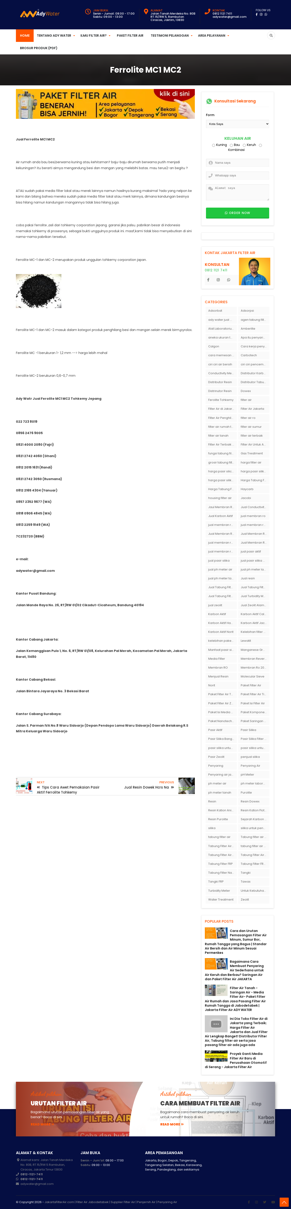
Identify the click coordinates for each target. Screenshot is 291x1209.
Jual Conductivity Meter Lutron (255, 507)
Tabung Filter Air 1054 (222, 846)
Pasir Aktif (215, 730)
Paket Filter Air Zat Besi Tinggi (222, 703)
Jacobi (246, 498)
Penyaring (215, 766)
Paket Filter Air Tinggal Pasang (255, 694)
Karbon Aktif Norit (220, 632)
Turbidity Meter (219, 890)
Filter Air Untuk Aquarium (255, 444)
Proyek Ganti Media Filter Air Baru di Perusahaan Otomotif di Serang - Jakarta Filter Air (236, 1060)
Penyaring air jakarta (222, 774)
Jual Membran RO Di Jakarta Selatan (222, 534)
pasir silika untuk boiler (222, 748)
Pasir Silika (248, 730)
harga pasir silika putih (222, 480)
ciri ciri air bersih (220, 364)
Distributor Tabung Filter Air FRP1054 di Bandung (255, 382)
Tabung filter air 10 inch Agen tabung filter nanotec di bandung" (255, 837)
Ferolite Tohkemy (220, 400)
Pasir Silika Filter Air (254, 739)
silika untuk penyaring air (255, 828)
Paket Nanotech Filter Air (222, 721)
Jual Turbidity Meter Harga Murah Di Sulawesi (255, 596)
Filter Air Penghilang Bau (222, 418)
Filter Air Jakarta (252, 409)
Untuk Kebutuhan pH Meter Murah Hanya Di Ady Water (255, 890)
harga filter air (251, 462)
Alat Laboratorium (221, 328)
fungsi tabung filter (222, 453)
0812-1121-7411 (31, 1174)
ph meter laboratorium (255, 783)
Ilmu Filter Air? (93, 35)
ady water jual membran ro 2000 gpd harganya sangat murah (222, 320)
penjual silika (250, 757)
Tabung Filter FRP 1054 (255, 864)
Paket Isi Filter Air (253, 703)
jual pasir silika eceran (255, 560)
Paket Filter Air (130, 35)
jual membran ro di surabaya (222, 542)
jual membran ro (253, 516)
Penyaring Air (250, 766)
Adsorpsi (247, 310)
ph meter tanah (219, 792)
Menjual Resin (218, 676)
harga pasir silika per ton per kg (255, 471)
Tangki (246, 872)
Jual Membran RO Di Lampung (255, 534)
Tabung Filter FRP (220, 864)
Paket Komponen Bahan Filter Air (255, 712)
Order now (237, 213)
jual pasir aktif (251, 551)
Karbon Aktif (217, 614)
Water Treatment (220, 899)
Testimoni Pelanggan (170, 35)
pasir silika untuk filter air (255, 748)
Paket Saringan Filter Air (255, 721)
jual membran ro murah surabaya (222, 551)
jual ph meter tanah (222, 578)
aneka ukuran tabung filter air (222, 337)
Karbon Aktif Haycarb (222, 623)
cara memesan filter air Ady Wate (222, 355)
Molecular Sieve (252, 676)
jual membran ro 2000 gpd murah (222, 525)
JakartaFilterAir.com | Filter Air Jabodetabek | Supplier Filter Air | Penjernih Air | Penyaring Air (111, 1202)
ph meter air (217, 783)
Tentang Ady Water (54, 35)
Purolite (246, 792)
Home (25, 35)
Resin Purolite (218, 819)
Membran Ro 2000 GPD (255, 667)
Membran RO (218, 667)
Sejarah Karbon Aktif (255, 819)
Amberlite (248, 328)
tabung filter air (219, 837)
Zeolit (245, 899)
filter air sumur (251, 427)
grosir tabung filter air (222, 462)
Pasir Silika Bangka (222, 739)
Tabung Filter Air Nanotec (255, 855)
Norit (211, 685)
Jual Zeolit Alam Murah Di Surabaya (255, 605)
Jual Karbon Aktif (220, 516)
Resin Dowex (250, 801)
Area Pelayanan (211, 35)
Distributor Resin (220, 382)
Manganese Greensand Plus (255, 650)
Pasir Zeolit (216, 757)
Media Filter (216, 659)
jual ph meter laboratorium (255, 569)
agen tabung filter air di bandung (255, 320)
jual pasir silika (219, 560)
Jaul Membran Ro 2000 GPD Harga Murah (222, 507)
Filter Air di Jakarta (221, 409)
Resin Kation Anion (221, 810)
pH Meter (247, 774)
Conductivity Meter (222, 373)
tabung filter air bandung (255, 846)
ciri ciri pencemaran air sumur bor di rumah (255, 364)
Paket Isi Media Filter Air (222, 712)
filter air (246, 400)
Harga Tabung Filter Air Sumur (222, 489)
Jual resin (248, 578)
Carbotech (249, 355)
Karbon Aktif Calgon (255, 614)
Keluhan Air (237, 138)
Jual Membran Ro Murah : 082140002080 (255, 542)
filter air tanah (218, 435)
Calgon (213, 346)
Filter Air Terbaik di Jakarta (222, 444)
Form (210, 115)
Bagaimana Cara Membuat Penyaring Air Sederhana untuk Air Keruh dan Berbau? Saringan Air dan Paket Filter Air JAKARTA (234, 970)
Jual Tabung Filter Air (222, 587)
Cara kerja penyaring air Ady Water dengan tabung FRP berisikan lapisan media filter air (255, 346)
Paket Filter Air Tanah (222, 694)
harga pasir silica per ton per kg (222, 471)
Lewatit (246, 641)
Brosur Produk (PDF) (39, 48)
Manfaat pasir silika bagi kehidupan (222, 650)
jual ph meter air (220, 569)
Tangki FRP (216, 881)
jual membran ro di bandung (255, 525)
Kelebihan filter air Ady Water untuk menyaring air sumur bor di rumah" (255, 632)
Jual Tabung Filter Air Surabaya (222, 596)
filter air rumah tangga (222, 427)
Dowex (246, 391)
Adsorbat (215, 310)
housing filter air (220, 498)
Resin (212, 801)
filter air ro (248, 418)
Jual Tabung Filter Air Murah (255, 587)
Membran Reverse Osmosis (255, 659)
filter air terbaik (252, 435)
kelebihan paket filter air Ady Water (222, 641)
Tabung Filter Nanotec (222, 872)
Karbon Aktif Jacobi (255, 623)
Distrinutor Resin (220, 391)
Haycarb (247, 489)
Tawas (246, 881)
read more (42, 1124)
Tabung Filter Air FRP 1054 (222, 855)
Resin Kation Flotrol (254, 810)
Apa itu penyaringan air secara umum (255, 337)
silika (212, 828)
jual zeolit (215, 605)
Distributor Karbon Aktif (255, 373)
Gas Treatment (252, 453)
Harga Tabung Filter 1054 (255, 480)
